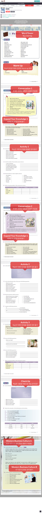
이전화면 (1, 3)
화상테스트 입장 (37, 1)
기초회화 (4, 5)
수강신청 (12, 11)
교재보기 (8, 11)
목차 (31, 25)
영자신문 (21, 5)
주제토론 (12, 5)
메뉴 (41, 1)
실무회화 (29, 5)
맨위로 (40, 511)
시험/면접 (37, 5)
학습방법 (10, 25)
